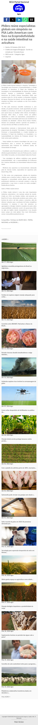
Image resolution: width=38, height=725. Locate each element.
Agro (19, 14)
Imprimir (8, 57)
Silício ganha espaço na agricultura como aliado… (17, 579)
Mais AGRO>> (6, 697)
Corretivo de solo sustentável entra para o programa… (19, 664)
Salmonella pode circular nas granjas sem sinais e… (18, 495)
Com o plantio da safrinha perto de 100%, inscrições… (19, 468)
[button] (7, 19)
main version (19, 722)
